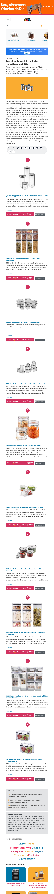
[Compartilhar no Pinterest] (37, 147)
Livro (22, 843)
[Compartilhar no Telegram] (33, 147)
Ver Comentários (39, 214)
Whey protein (21, 855)
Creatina (29, 843)
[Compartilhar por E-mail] (9, 151)
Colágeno (38, 851)
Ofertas (13, 214)
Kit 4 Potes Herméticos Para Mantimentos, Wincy (23, 445)
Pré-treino (34, 855)
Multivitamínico (20, 847)
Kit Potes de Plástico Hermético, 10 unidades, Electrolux (26, 384)
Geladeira (37, 848)
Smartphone (17, 851)
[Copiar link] (13, 151)
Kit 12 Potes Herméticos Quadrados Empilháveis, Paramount (23, 259)
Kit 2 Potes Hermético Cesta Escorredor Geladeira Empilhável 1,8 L (24, 760)
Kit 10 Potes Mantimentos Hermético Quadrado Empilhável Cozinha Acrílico (27, 697)
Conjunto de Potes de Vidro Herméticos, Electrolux (24, 507)
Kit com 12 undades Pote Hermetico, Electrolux (23, 322)
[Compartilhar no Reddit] (41, 147)
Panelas (29, 851)
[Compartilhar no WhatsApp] (18, 147)
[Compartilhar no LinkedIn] (29, 147)
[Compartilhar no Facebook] (21, 147)
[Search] (21, 25)
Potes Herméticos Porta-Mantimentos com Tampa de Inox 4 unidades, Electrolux (27, 196)
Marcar (27, 53)
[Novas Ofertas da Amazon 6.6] (27, 7)
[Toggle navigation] (8, 19)
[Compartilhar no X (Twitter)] (25, 147)
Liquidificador (26, 858)
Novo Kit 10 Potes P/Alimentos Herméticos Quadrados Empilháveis (25, 633)
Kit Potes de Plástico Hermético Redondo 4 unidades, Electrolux (25, 570)
